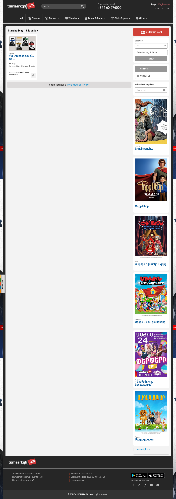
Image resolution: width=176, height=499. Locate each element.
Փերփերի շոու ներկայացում (144, 383)
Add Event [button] (143, 69)
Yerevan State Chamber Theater (22, 66)
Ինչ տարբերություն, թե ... (21, 57)
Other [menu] (143, 18)
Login (153, 4)
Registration (164, 4)
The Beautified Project (78, 84)
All (21, 18)
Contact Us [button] (143, 76)
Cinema (36, 18)
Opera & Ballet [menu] (97, 18)
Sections (139, 41)
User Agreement (78, 480)
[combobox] (151, 46)
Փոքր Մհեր (142, 206)
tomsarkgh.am (143, 449)
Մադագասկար (144, 439)
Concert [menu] (54, 18)
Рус (168, 8)
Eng (162, 8)
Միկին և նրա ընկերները (150, 322)
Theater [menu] (73, 18)
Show (151, 59)
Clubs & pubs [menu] (122, 18)
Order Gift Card (151, 32)
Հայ (157, 8)
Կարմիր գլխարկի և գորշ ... (150, 266)
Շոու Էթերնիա (144, 148)
